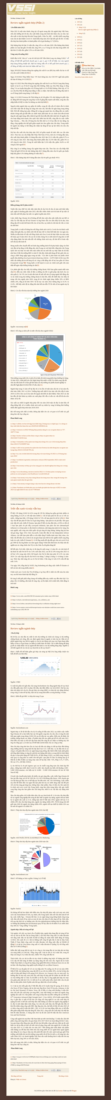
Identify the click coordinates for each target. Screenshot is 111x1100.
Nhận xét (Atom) (21, 1079)
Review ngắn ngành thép (23, 628)
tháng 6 (81, 33)
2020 (78, 37)
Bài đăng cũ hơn (63, 1076)
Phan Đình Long (89, 65)
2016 (78, 48)
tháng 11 (81, 27)
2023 (78, 22)
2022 (78, 25)
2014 (78, 54)
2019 (78, 40)
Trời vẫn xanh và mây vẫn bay (26, 508)
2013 (78, 57)
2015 (78, 51)
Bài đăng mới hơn (16, 1076)
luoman (60, 1091)
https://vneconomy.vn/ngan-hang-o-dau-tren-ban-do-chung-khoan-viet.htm (36, 484)
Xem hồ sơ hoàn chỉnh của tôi (83, 77)
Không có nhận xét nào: (42, 498)
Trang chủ (40, 1076)
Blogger (74, 1091)
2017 (78, 45)
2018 (78, 43)
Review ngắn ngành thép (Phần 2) (27, 22)
